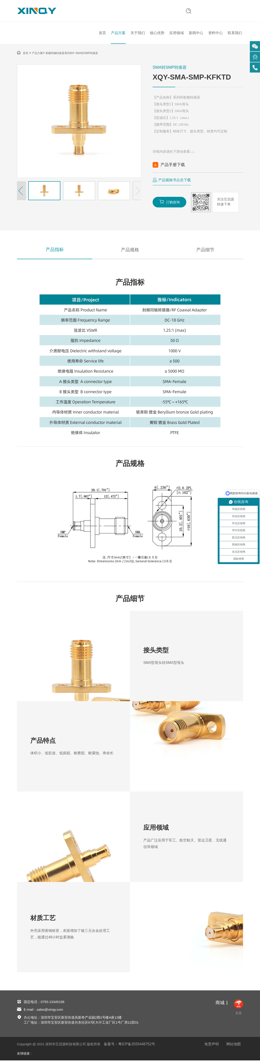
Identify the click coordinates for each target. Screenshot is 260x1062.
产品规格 (130, 250)
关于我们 (137, 33)
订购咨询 (169, 202)
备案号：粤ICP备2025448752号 (129, 1045)
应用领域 (176, 33)
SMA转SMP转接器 (86, 54)
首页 (102, 33)
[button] (21, 191)
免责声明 (211, 1045)
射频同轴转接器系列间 (59, 54)
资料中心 (215, 33)
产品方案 (118, 33)
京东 (238, 1008)
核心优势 (157, 33)
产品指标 (55, 250)
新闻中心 (196, 33)
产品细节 (205, 250)
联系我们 (235, 33)
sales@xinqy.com (50, 1011)
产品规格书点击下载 (174, 181)
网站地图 (233, 1045)
